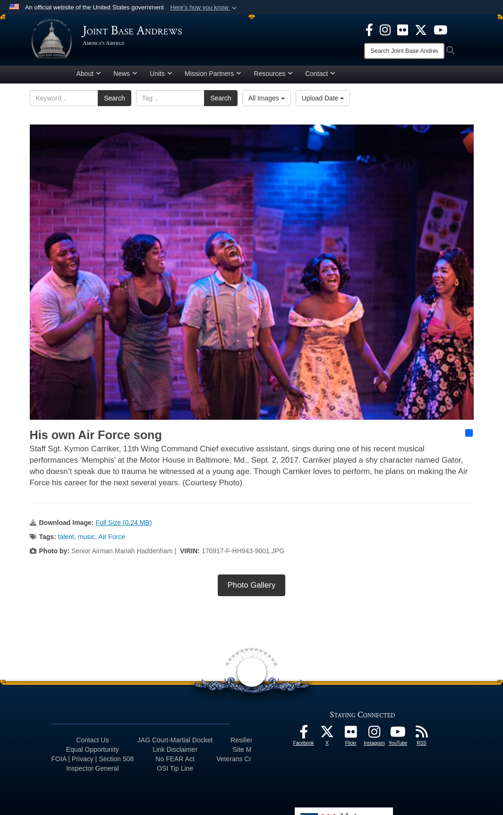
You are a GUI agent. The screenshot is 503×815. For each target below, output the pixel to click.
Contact (320, 77)
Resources (273, 77)
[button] (204, 7)
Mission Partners (213, 77)
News (125, 77)
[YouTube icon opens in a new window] (440, 29)
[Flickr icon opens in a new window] (402, 29)
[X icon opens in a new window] (421, 29)
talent (66, 540)
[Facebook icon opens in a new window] (369, 29)
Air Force (111, 540)
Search (114, 101)
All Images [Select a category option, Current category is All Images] (266, 101)
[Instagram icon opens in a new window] (385, 29)
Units (161, 77)
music (86, 540)
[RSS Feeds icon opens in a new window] (422, 737)
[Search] (404, 51)
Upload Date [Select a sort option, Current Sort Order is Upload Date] (323, 101)
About (89, 77)
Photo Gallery (252, 588)
